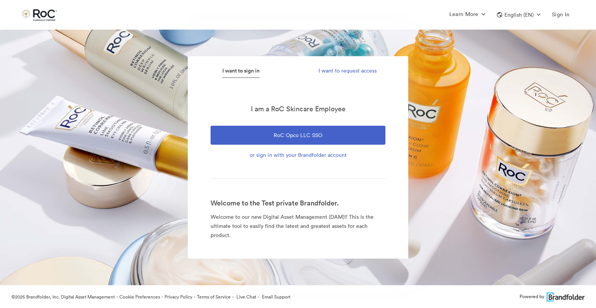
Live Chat (245, 297)
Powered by (552, 296)
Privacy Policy (178, 297)
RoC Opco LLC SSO (298, 135)
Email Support (275, 297)
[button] (518, 15)
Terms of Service (214, 297)
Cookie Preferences (139, 297)
